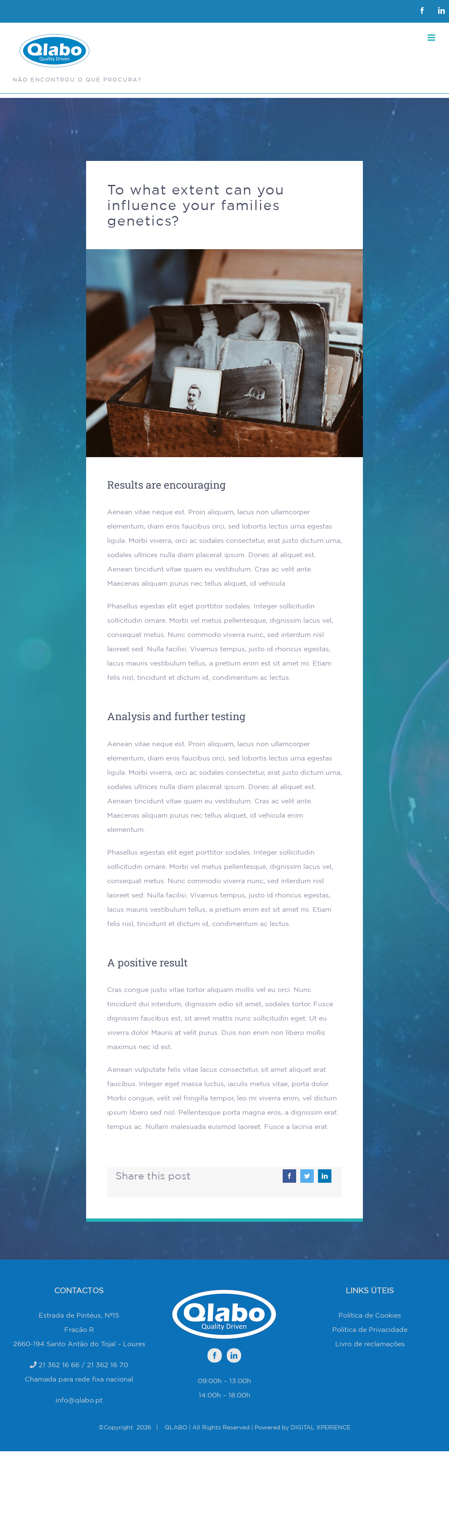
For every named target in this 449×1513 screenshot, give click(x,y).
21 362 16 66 (59, 1364)
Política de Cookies (370, 1315)
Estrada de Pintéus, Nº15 (79, 1315)
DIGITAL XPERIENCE (320, 1427)
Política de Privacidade (369, 1329)
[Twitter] (307, 1176)
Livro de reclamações (370, 1343)
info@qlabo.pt (78, 1400)
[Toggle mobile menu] (432, 37)
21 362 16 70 (107, 1364)
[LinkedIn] (324, 1176)
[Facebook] (289, 1176)
